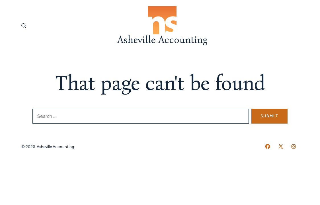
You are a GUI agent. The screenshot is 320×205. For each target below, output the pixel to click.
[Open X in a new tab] (280, 146)
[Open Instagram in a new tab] (293, 146)
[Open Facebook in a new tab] (267, 146)
